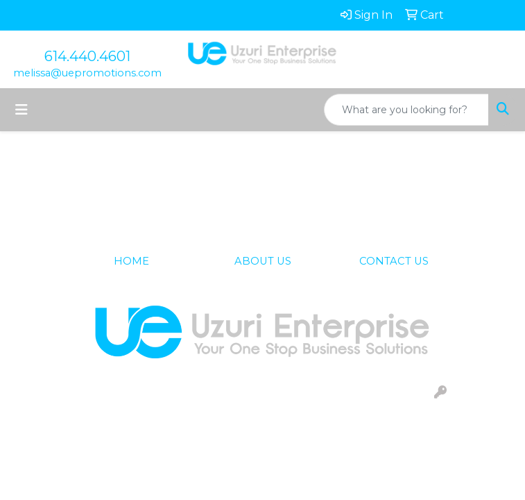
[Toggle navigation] (21, 109)
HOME (131, 261)
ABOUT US (262, 261)
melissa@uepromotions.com (87, 73)
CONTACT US (394, 261)
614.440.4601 (87, 56)
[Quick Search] (406, 110)
